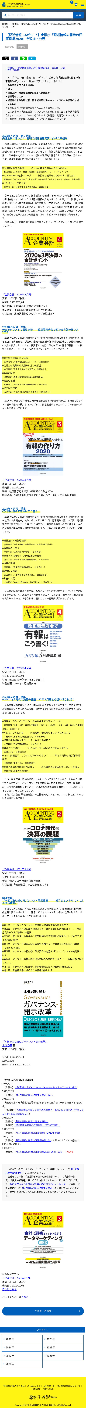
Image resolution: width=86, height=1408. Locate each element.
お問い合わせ (48, 1389)
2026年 (10, 1339)
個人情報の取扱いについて (68, 1385)
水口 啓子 (7, 1045)
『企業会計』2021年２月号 (16, 869)
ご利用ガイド (49, 1385)
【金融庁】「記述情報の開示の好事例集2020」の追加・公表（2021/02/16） (35, 69)
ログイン (63, 4)
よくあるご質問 (34, 1385)
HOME (5, 23)
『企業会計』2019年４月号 (16, 668)
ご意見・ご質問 (43, 1311)
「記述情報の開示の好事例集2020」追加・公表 (38, 1151)
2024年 (10, 1347)
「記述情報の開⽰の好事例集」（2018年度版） (37, 1125)
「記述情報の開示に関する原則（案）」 (34, 1094)
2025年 (51, 1339)
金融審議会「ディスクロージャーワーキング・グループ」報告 (46, 1087)
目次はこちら (9, 1289)
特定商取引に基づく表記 (13, 1385)
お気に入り (76, 4)
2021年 (51, 1356)
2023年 (51, 1347)
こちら (24, 1297)
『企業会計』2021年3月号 (16, 1278)
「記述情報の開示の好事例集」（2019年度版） (38, 1132)
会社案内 (36, 1389)
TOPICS (14, 23)
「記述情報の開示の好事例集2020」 (33, 1140)
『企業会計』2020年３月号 (16, 480)
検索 (78, 15)
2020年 (10, 1364)
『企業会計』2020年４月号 (16, 294)
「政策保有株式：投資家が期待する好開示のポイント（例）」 (38, 1184)
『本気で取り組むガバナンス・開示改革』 (25, 1041)
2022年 (10, 1356)
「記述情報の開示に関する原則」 (31, 1121)
